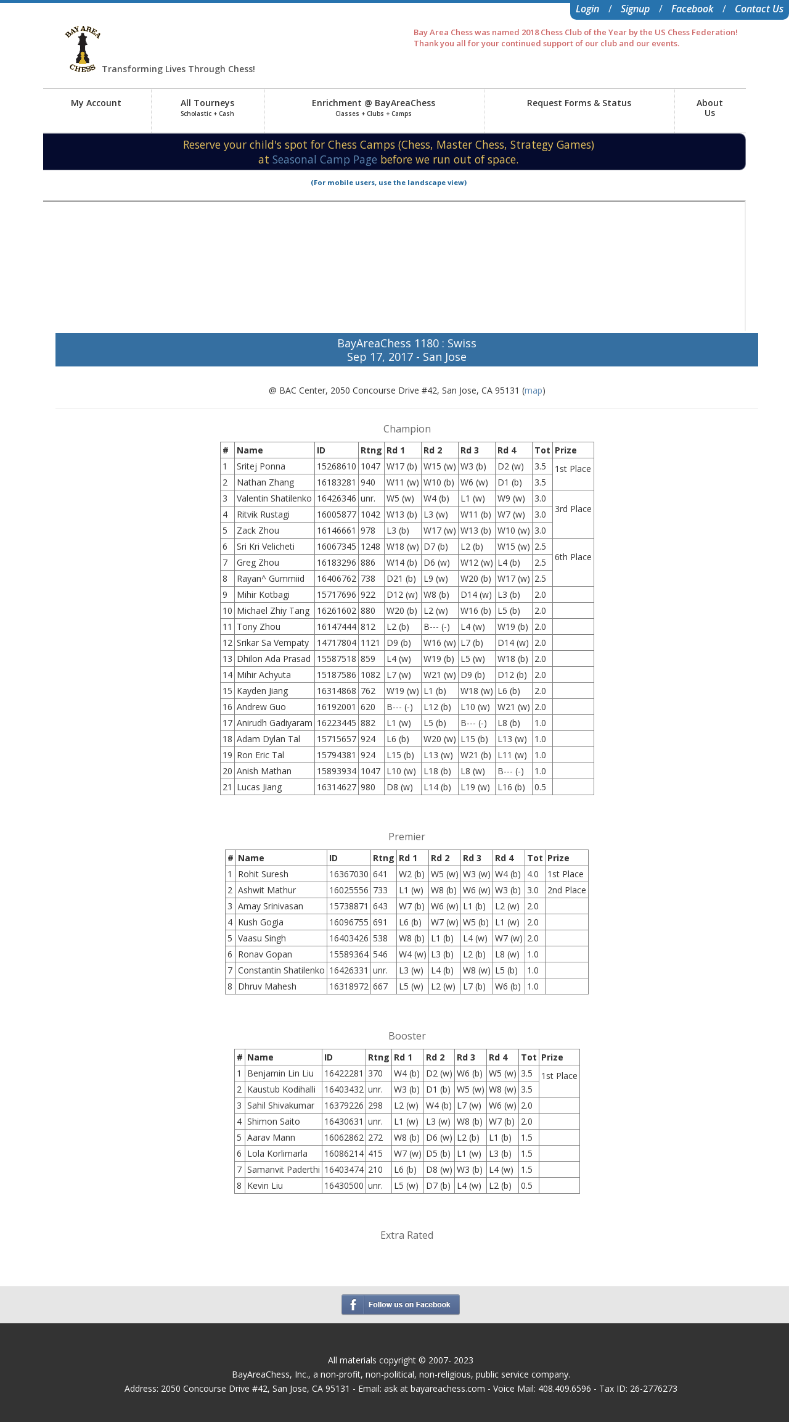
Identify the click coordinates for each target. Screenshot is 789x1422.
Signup (635, 8)
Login (587, 8)
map (533, 390)
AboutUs (710, 107)
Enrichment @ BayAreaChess (373, 107)
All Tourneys (207, 107)
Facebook (692, 8)
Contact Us (759, 8)
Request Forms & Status (579, 103)
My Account (96, 103)
